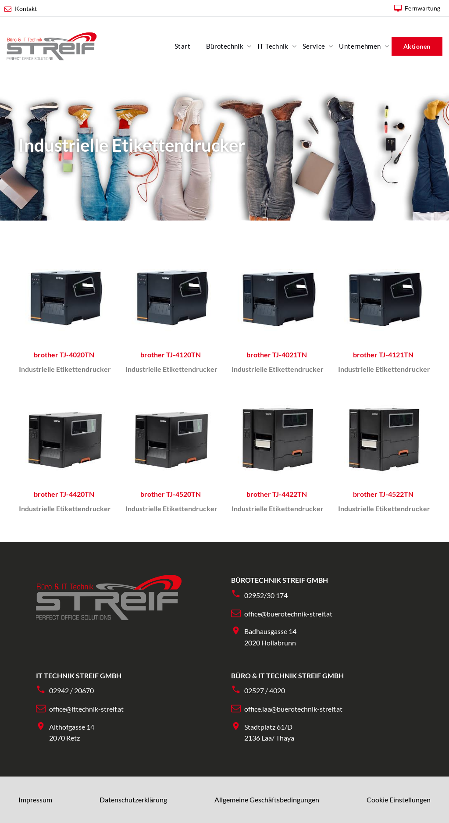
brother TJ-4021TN (276, 354)
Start (182, 46)
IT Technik (273, 46)
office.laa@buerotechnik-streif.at (293, 709)
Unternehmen (360, 46)
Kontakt (26, 8)
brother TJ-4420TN (64, 494)
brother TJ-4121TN (383, 354)
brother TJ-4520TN (170, 494)
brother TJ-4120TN (170, 354)
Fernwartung (422, 8)
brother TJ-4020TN (64, 354)
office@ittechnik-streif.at (86, 709)
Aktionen (417, 46)
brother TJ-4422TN (276, 494)
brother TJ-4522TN (383, 494)
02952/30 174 (266, 595)
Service (314, 46)
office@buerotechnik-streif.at (288, 613)
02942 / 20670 (71, 690)
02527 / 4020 (264, 690)
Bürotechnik (224, 46)
